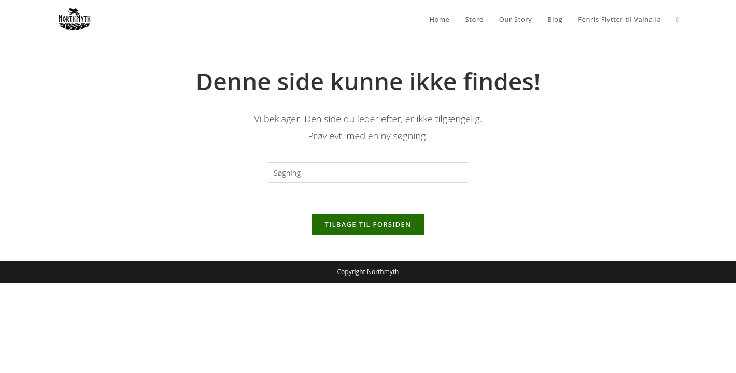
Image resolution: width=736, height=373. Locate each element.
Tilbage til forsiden (368, 224)
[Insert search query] (368, 172)
